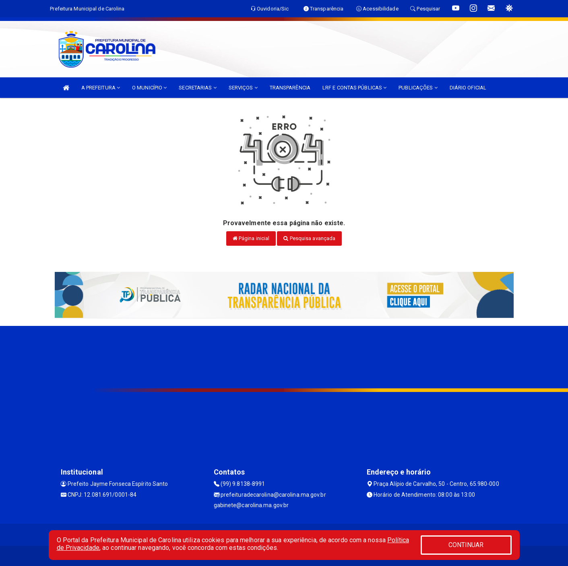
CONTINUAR (466, 545)
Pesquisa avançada (309, 238)
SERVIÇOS (243, 88)
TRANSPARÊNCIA (290, 88)
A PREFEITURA (100, 88)
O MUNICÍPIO (149, 88)
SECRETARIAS (197, 88)
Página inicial (251, 238)
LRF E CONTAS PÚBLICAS (354, 88)
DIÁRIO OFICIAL (468, 88)
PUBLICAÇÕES (418, 88)
